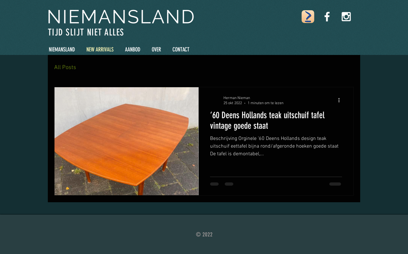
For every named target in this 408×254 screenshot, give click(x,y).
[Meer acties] (341, 100)
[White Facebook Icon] (327, 16)
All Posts (65, 67)
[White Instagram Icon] (346, 16)
